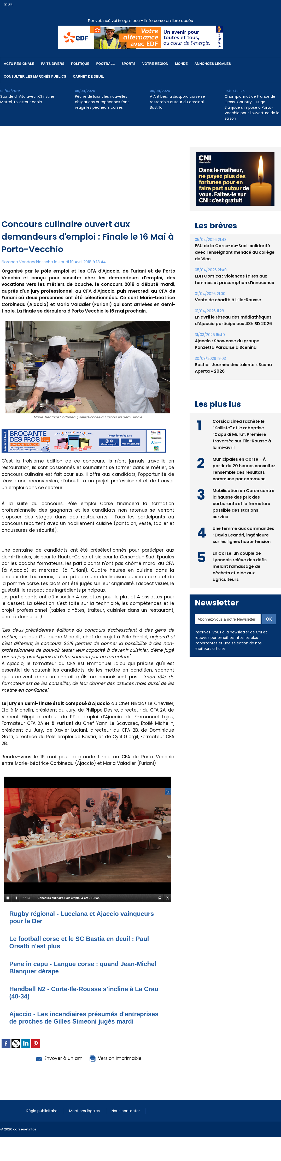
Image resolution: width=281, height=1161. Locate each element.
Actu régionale (19, 64)
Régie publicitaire (42, 1110)
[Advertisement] (88, 178)
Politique (80, 64)
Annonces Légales (213, 64)
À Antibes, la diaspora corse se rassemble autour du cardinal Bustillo (177, 102)
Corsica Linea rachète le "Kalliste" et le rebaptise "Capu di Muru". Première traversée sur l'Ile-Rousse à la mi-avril (242, 434)
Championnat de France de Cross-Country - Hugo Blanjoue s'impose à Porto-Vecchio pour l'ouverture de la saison (252, 107)
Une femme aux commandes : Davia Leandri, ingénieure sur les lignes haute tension (243, 535)
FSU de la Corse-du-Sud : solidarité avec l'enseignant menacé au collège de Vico (234, 252)
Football (105, 64)
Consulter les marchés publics (35, 76)
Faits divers (53, 64)
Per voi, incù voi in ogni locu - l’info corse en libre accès (140, 20)
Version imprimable (115, 1058)
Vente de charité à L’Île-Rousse (228, 300)
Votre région (155, 64)
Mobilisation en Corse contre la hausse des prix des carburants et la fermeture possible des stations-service (243, 504)
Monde (181, 64)
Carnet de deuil (88, 76)
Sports (128, 64)
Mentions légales (85, 1110)
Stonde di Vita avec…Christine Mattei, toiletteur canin (27, 99)
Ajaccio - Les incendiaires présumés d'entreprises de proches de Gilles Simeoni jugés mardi (84, 1017)
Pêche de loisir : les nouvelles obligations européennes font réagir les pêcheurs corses (102, 102)
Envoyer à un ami (59, 1058)
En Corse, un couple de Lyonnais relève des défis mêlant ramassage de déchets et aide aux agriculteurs (240, 566)
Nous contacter (126, 1110)
